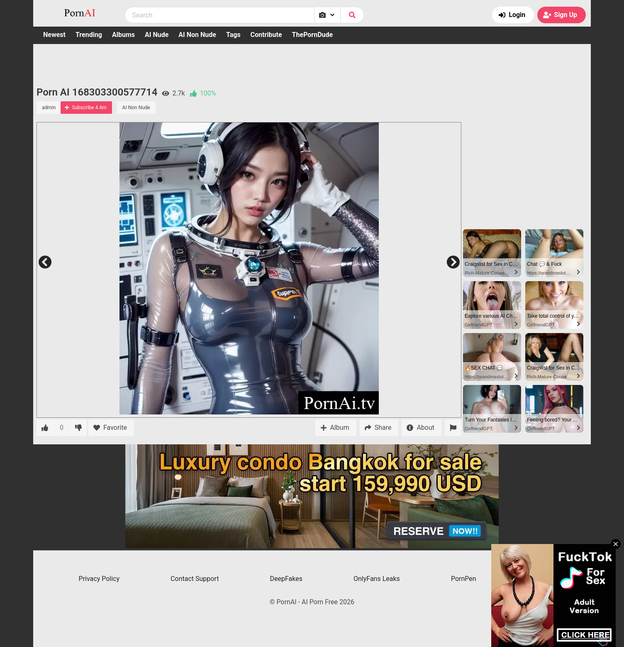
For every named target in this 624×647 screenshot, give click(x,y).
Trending (89, 35)
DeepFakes (286, 579)
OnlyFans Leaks (376, 579)
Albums (123, 35)
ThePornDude (312, 35)
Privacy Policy (99, 579)
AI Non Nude (197, 35)
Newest (54, 35)
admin (49, 107)
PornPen (463, 579)
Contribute (266, 35)
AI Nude (156, 35)
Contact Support (195, 579)
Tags (233, 35)
